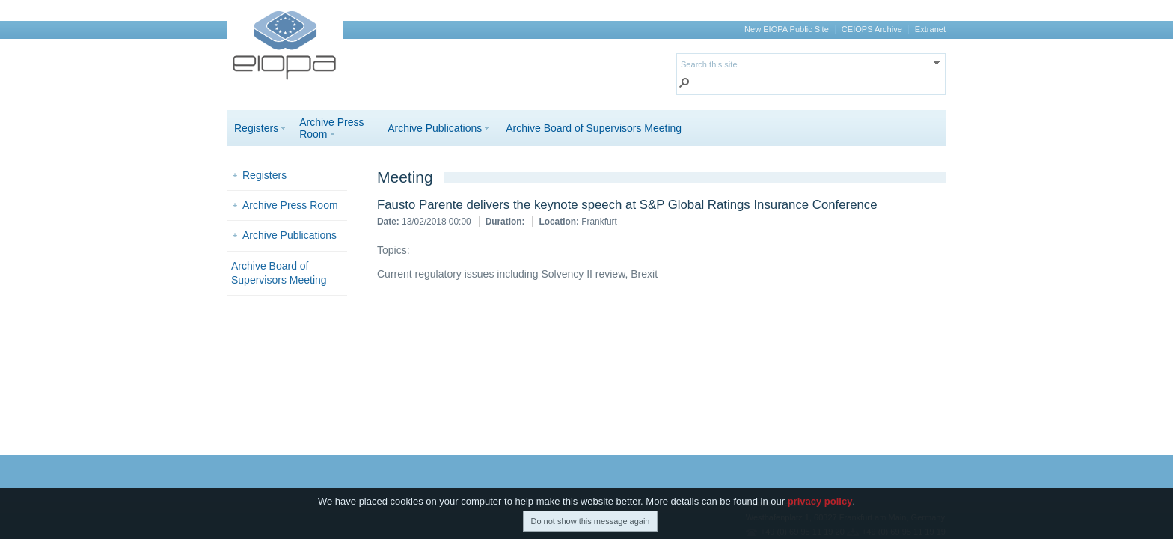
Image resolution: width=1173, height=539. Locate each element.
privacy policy (820, 501)
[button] (684, 84)
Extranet (930, 29)
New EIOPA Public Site (786, 29)
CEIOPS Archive (872, 29)
